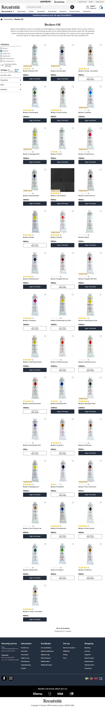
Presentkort (88, 668)
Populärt (5, 51)
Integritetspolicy (26, 665)
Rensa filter (17, 70)
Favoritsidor (25, 654)
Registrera (93, 8)
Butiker (91, 1)
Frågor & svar (99, 1)
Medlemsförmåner (46, 665)
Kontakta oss (82, 1)
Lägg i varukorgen (34, 79)
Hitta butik (24, 651)
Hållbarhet (66, 651)
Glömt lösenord (45, 658)
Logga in (92, 6)
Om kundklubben (46, 648)
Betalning (87, 648)
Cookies (23, 668)
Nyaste (5, 48)
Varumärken (8, 19)
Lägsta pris (6, 53)
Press (64, 658)
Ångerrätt (88, 654)
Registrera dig (45, 654)
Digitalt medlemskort (47, 651)
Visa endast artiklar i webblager (11, 65)
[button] (8, 11)
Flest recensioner (8, 61)
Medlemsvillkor (45, 661)
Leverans (87, 651)
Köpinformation (89, 665)
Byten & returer (89, 658)
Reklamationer (89, 661)
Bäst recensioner (8, 58)
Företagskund (25, 661)
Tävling (65, 654)
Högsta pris (6, 56)
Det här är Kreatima (69, 648)
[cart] (100, 7)
